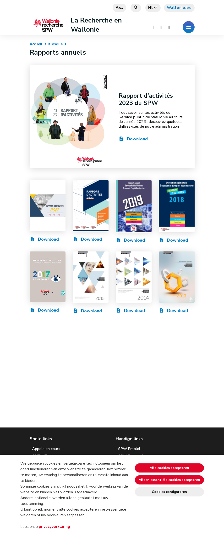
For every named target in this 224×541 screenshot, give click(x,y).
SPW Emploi (129, 448)
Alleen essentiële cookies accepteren (169, 480)
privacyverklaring (54, 526)
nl (153, 7)
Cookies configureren (169, 492)
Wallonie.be (179, 7)
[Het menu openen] (189, 27)
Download (133, 139)
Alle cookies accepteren (169, 468)
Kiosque (55, 44)
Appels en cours (46, 448)
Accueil (36, 44)
